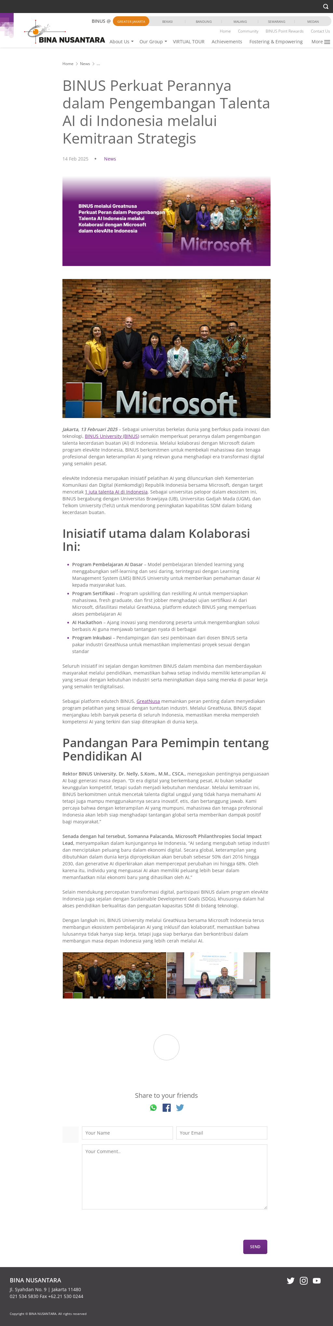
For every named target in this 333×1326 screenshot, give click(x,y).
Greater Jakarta (131, 21)
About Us (119, 41)
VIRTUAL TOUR (189, 41)
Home (225, 31)
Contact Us (320, 31)
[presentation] (131, 1227)
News (85, 63)
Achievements (227, 41)
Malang (240, 21)
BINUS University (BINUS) (112, 436)
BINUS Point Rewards (285, 31)
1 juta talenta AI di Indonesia (116, 492)
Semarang (276, 21)
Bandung (204, 21)
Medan (313, 21)
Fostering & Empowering (276, 41)
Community (248, 31)
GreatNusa (148, 701)
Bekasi (167, 21)
